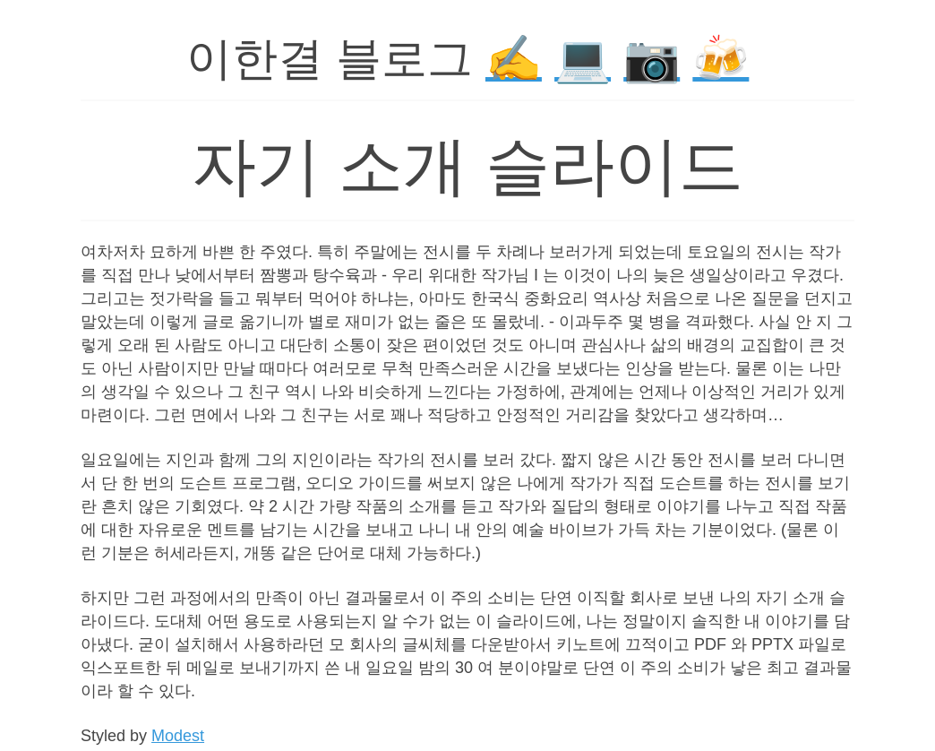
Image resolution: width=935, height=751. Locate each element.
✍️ (513, 58)
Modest (177, 736)
